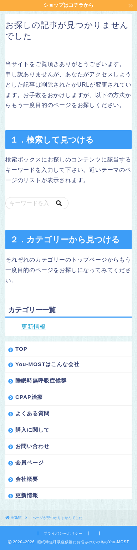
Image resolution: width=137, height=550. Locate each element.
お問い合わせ (32, 446)
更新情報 (33, 327)
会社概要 (26, 479)
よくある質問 (32, 413)
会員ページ (29, 462)
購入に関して (32, 430)
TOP (21, 349)
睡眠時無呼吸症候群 (41, 380)
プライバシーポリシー (63, 533)
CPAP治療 (29, 397)
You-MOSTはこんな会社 (47, 364)
